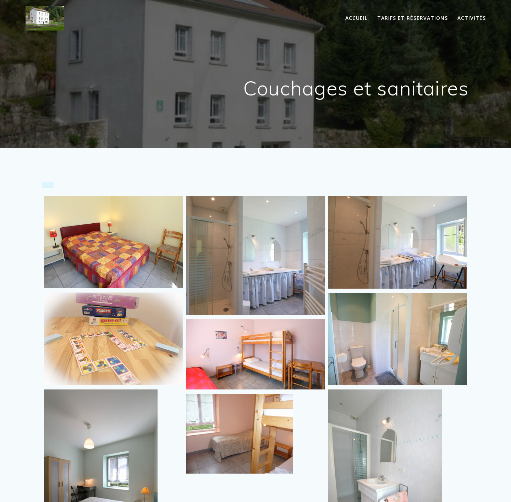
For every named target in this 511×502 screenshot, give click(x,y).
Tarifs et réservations (412, 18)
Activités (471, 18)
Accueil (356, 18)
